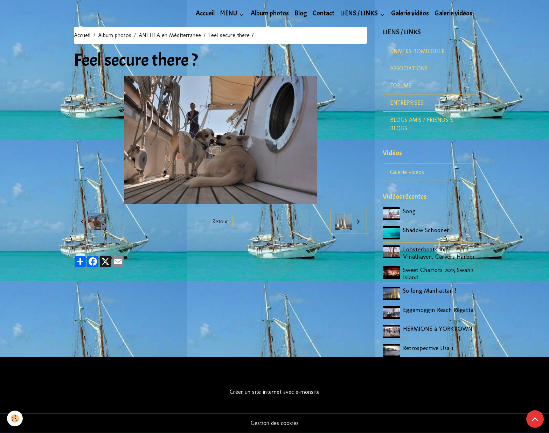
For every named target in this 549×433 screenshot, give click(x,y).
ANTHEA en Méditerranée (170, 35)
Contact (323, 13)
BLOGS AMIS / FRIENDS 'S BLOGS (421, 124)
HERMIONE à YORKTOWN (437, 328)
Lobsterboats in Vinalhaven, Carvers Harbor (439, 252)
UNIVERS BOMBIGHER (417, 51)
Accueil (205, 13)
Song (409, 211)
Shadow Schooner (426, 229)
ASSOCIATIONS (409, 68)
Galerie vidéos (410, 13)
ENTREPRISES (406, 102)
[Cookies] (15, 418)
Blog (300, 13)
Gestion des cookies (275, 423)
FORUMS (400, 85)
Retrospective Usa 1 (428, 347)
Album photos (270, 13)
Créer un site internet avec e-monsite (275, 392)
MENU (229, 13)
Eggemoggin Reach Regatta (438, 309)
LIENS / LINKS (359, 13)
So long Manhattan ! (429, 290)
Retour (220, 221)
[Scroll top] (535, 419)
